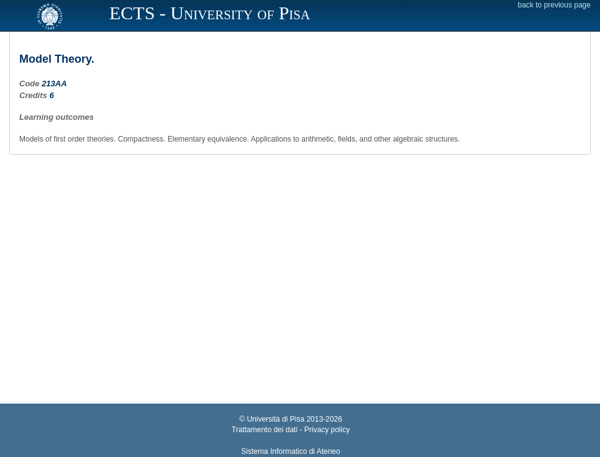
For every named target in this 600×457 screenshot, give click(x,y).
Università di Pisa (275, 419)
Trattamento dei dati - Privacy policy (291, 429)
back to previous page (554, 5)
